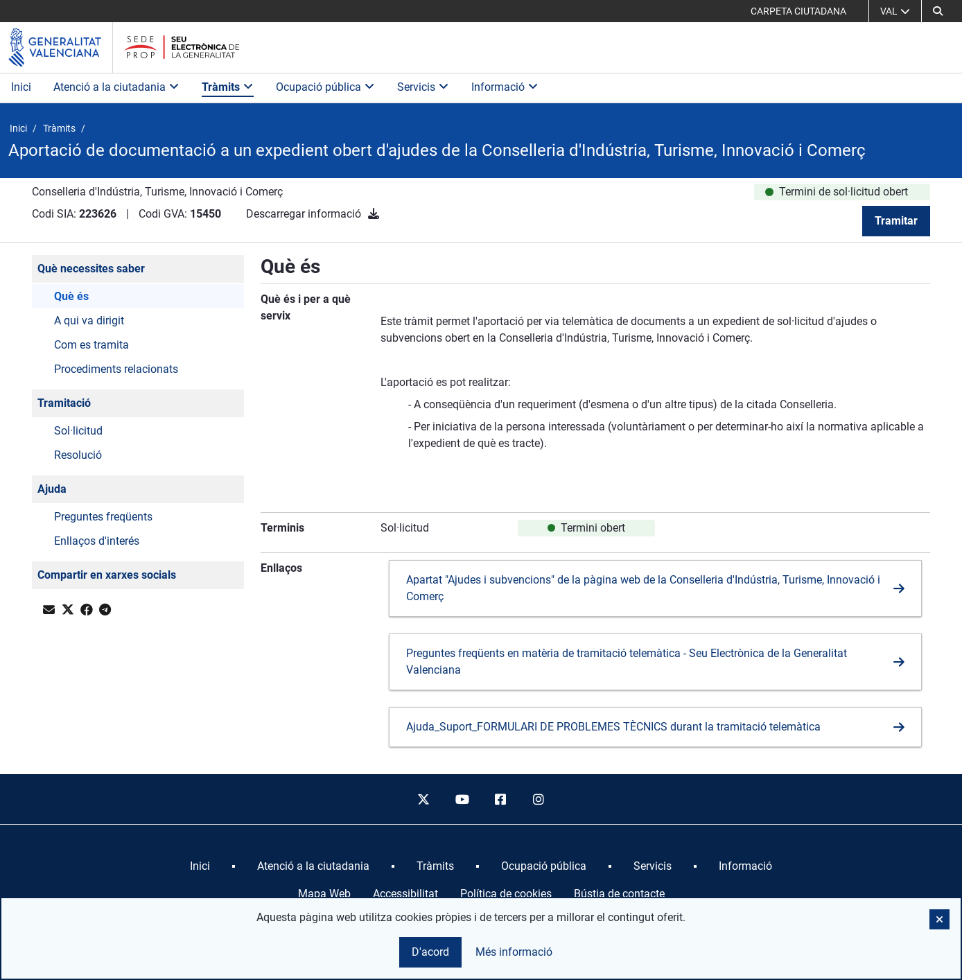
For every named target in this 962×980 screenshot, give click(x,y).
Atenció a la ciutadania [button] (116, 87)
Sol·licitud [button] (78, 430)
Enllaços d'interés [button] (96, 541)
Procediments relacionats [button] (116, 369)
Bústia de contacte (619, 893)
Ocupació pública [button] (325, 87)
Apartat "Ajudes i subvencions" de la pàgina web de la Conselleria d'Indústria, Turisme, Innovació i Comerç (643, 588)
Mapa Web (324, 893)
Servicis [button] (423, 87)
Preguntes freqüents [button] (103, 516)
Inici (21, 87)
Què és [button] (71, 296)
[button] (938, 11)
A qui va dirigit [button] (89, 320)
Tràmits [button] (228, 87)
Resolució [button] (78, 455)
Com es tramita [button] (91, 344)
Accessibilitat (405, 893)
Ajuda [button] (52, 489)
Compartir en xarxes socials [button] (106, 574)
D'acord (430, 952)
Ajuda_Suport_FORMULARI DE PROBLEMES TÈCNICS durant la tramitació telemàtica (613, 726)
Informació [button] (505, 87)
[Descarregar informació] (373, 213)
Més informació (513, 952)
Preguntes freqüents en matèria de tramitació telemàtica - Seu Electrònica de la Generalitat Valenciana (626, 661)
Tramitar (896, 220)
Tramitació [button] (64, 403)
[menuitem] (200, 866)
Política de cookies (506, 893)
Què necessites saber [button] (91, 268)
